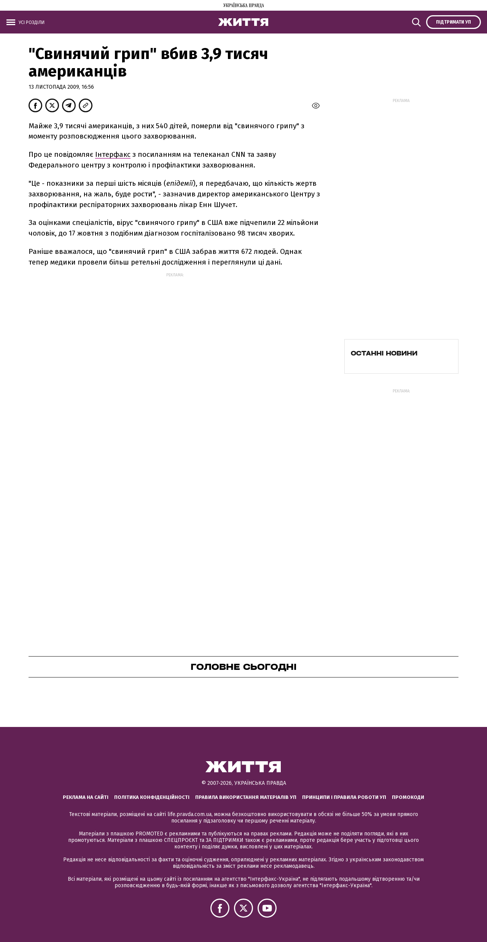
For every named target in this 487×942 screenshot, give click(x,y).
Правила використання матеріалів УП (245, 797)
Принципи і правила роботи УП (344, 797)
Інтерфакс (113, 154)
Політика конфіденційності (151, 797)
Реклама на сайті (85, 797)
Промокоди (408, 797)
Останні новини (384, 353)
